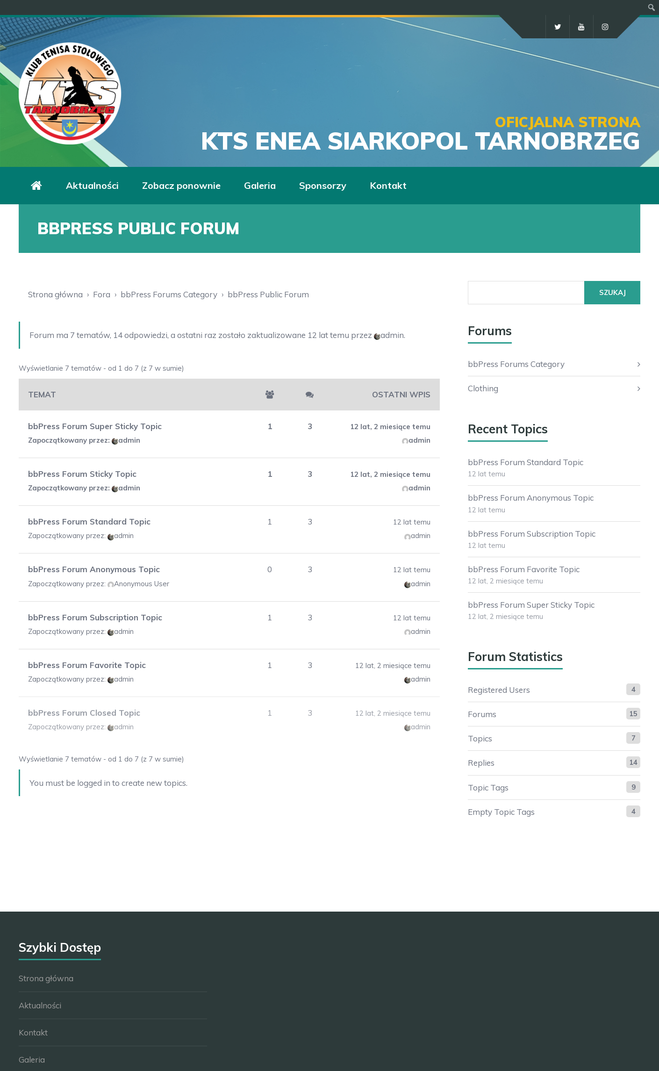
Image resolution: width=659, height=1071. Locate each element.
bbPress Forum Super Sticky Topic (95, 426)
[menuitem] (652, 7)
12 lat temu (328, 335)
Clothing (483, 388)
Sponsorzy (322, 185)
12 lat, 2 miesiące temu (390, 426)
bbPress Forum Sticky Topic (82, 474)
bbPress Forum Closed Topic (84, 713)
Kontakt (388, 185)
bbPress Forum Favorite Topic (87, 665)
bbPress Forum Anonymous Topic (94, 569)
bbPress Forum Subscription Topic (95, 617)
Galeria (260, 185)
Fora (101, 294)
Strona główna (55, 294)
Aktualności (92, 185)
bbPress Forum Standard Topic (89, 521)
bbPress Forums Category (169, 294)
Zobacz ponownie (181, 185)
